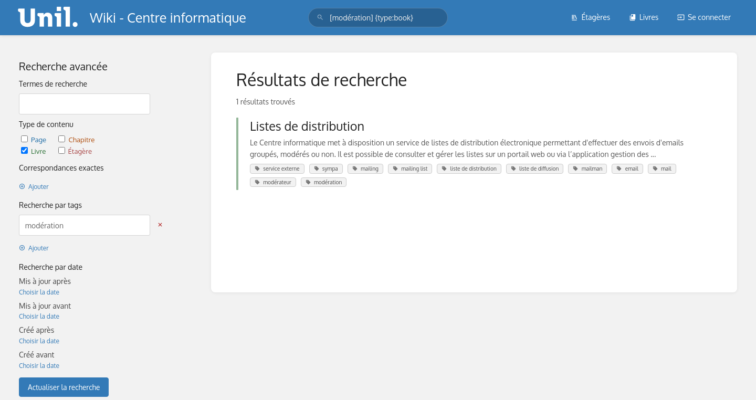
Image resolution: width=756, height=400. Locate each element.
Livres (644, 17)
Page (34, 139)
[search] (378, 17)
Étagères (590, 17)
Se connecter (704, 17)
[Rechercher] (320, 17)
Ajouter (34, 187)
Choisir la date (39, 292)
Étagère (75, 150)
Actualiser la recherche (64, 387)
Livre (34, 150)
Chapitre (76, 139)
